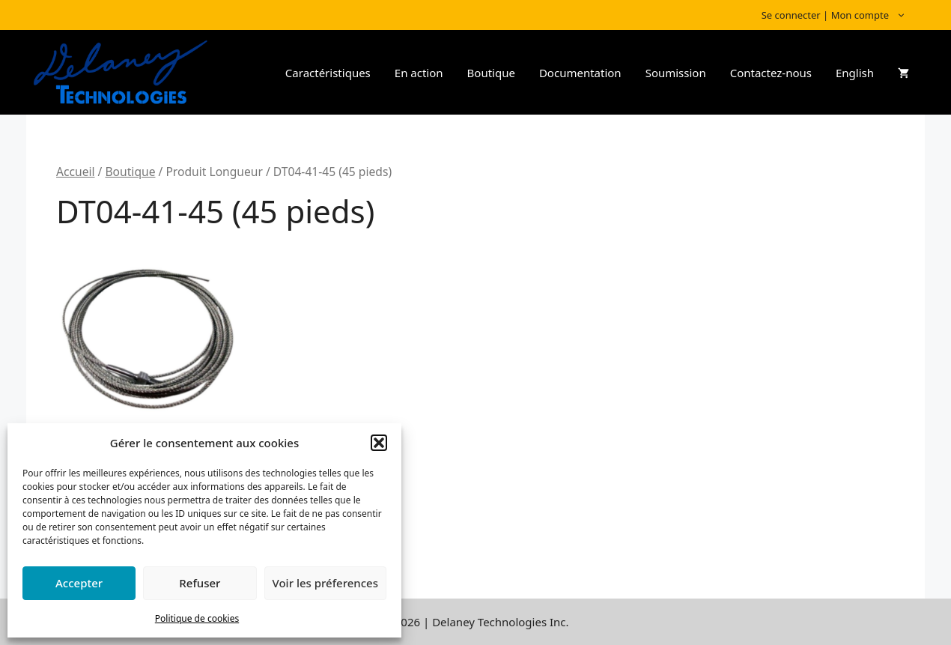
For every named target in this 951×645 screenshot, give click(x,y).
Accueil (75, 171)
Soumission (675, 72)
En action (419, 72)
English (855, 72)
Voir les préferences (325, 582)
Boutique (491, 72)
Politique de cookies (197, 618)
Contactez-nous (771, 72)
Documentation (580, 72)
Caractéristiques (328, 72)
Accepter (79, 582)
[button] (378, 442)
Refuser (199, 582)
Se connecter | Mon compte (841, 15)
